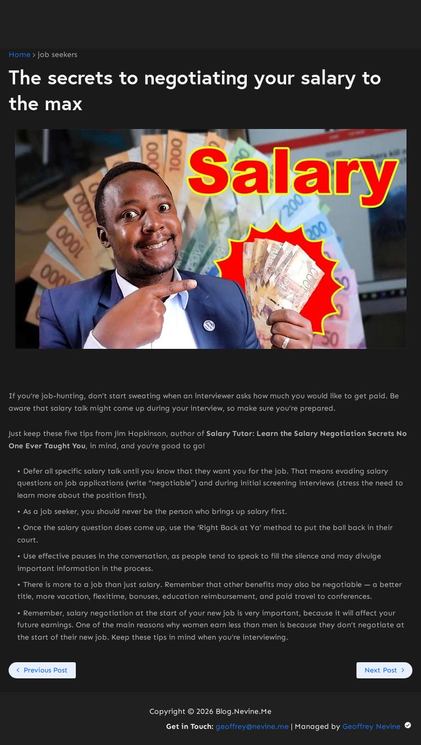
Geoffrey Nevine (377, 726)
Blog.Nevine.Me (244, 711)
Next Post (381, 670)
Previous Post (46, 670)
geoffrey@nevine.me (252, 726)
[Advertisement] (210, 24)
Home (20, 55)
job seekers (57, 55)
